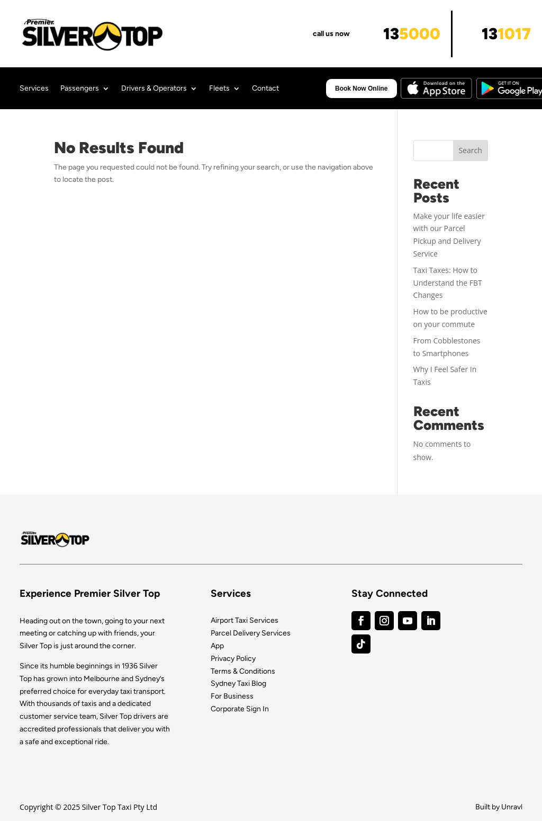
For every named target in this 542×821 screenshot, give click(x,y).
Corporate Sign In (240, 708)
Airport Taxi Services (244, 620)
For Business (232, 696)
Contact (265, 89)
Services (34, 89)
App (217, 645)
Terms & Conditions (243, 671)
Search (470, 150)
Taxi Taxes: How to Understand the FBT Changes (447, 283)
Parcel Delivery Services (251, 633)
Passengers (79, 89)
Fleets (219, 89)
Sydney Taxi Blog (238, 683)
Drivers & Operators (154, 89)
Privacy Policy (233, 658)
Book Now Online (361, 88)
